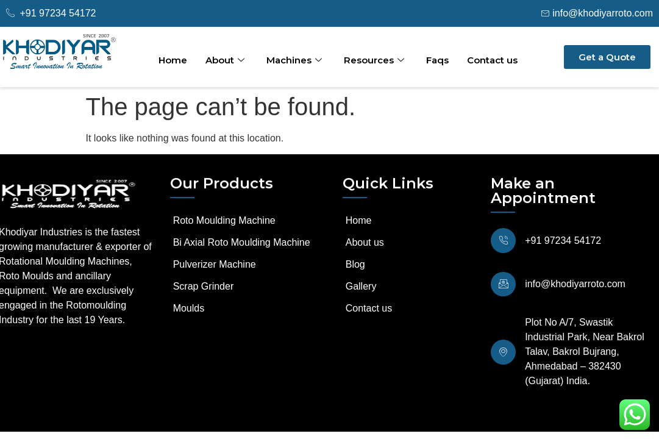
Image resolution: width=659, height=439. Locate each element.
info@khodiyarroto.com (572, 281)
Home (173, 60)
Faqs (437, 60)
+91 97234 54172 (560, 239)
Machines (294, 60)
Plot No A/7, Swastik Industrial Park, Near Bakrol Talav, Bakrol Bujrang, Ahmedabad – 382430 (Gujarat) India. (582, 347)
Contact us (492, 60)
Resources (374, 60)
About (224, 60)
